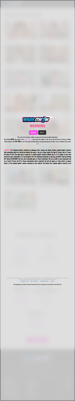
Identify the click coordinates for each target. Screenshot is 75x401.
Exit (42, 132)
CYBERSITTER (25, 281)
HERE (37, 144)
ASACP (52, 281)
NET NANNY (34, 281)
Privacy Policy (28, 139)
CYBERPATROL (44, 281)
